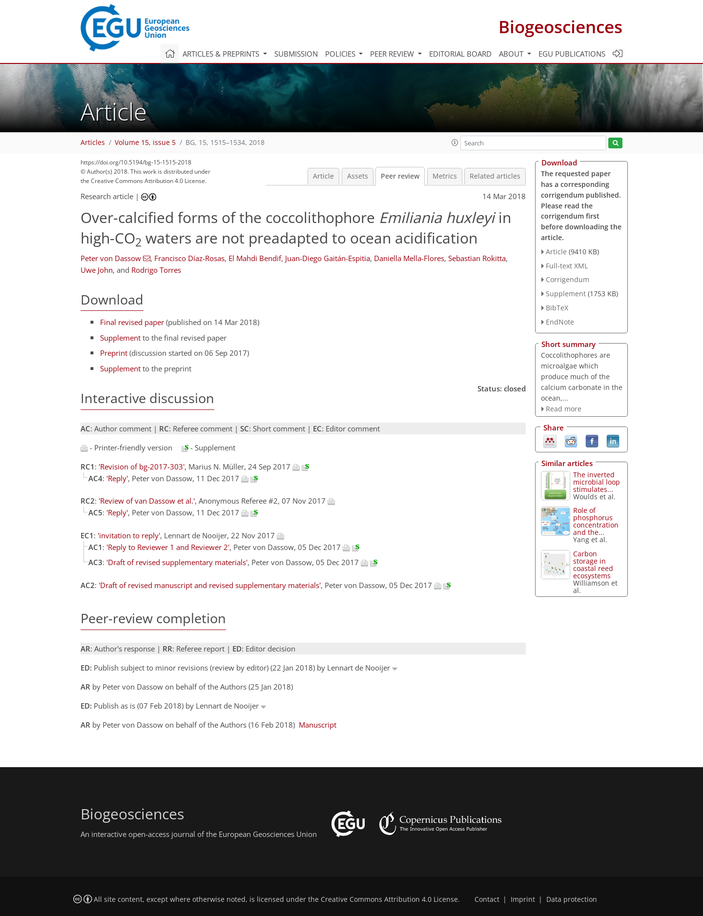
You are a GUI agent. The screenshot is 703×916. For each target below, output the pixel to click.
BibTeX (557, 307)
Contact (487, 899)
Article (323, 176)
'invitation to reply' (129, 535)
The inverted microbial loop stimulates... (596, 482)
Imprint (523, 899)
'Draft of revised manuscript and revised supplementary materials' (210, 585)
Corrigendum (567, 279)
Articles (93, 142)
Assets (357, 176)
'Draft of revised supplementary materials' (177, 562)
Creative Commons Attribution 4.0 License (389, 899)
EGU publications (571, 54)
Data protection (571, 899)
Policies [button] (341, 54)
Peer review (400, 176)
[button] (455, 142)
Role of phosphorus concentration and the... (596, 521)
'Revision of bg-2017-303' (142, 466)
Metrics (445, 176)
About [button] (512, 54)
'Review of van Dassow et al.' (147, 501)
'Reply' (117, 478)
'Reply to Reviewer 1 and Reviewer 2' (167, 547)
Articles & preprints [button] (222, 54)
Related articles (495, 176)
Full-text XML (567, 265)
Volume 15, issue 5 (145, 142)
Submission (296, 54)
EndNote (560, 321)
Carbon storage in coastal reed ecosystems (593, 564)
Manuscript (317, 725)
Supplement (120, 338)
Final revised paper (132, 322)
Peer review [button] (393, 54)
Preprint (113, 353)
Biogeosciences (560, 26)
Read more (563, 408)
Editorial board (460, 54)
